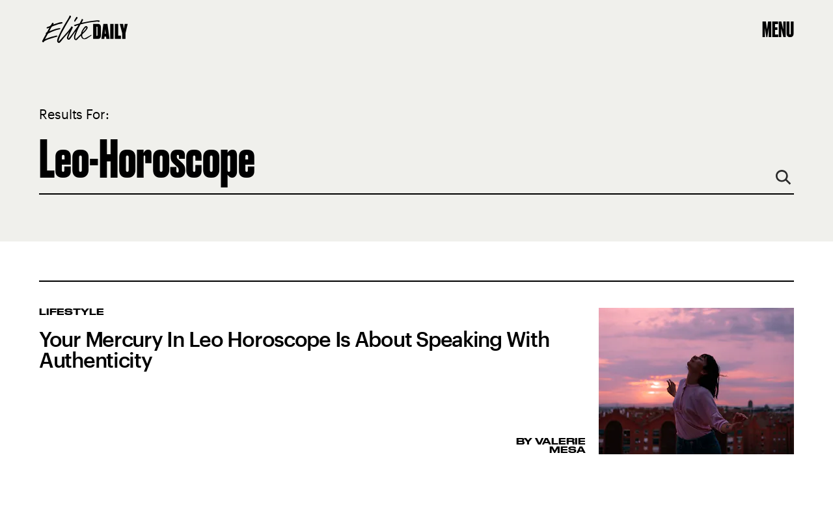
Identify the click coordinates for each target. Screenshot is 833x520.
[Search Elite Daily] (416, 158)
